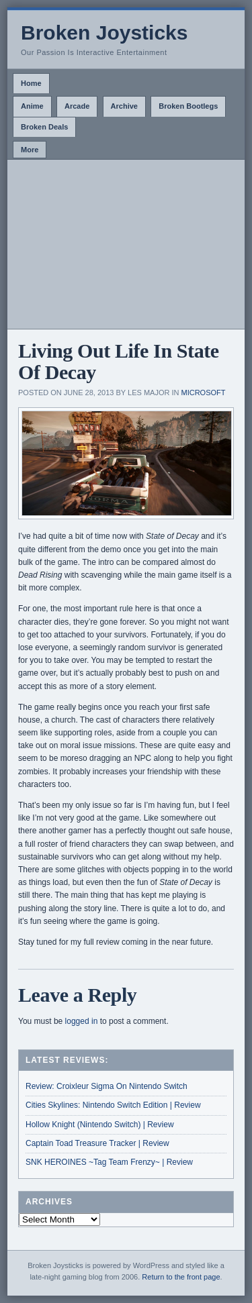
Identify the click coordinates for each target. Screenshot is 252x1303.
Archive (124, 106)
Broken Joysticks (104, 32)
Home (31, 83)
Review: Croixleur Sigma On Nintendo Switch (106, 1086)
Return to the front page (181, 1277)
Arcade (77, 106)
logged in (81, 1021)
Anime (32, 106)
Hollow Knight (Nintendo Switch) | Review (100, 1124)
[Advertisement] (126, 244)
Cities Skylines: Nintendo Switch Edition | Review (113, 1105)
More (29, 150)
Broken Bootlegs (188, 106)
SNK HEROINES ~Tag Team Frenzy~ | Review (109, 1162)
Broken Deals (44, 127)
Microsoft (203, 392)
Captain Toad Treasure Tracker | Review (97, 1143)
